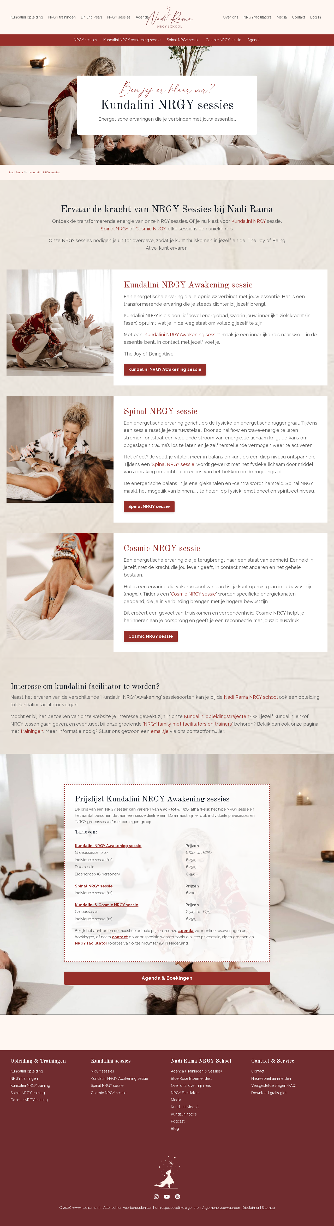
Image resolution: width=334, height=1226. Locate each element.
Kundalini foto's (184, 1122)
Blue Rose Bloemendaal (191, 1086)
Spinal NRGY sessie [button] (149, 510)
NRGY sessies (118, 17)
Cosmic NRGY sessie (223, 40)
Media (282, 17)
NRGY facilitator (97, 950)
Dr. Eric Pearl (91, 17)
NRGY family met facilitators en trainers (188, 729)
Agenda (142, 17)
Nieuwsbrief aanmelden (271, 1086)
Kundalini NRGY (248, 222)
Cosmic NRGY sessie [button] (151, 641)
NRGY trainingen (62, 17)
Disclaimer (250, 1215)
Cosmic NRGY (150, 230)
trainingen (32, 737)
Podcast (177, 1129)
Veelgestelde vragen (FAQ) (273, 1093)
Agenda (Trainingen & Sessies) (196, 1079)
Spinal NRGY (114, 230)
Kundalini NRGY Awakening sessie (131, 40)
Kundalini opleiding (26, 17)
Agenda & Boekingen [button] (167, 985)
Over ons (230, 17)
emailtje (160, 737)
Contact (298, 17)
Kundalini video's (185, 1115)
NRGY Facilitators (185, 1100)
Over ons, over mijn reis (191, 1093)
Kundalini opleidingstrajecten (216, 722)
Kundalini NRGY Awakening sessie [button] (165, 372)
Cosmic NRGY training (29, 1107)
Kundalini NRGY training (30, 1093)
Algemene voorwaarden (221, 1215)
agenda (191, 937)
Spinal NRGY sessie (183, 40)
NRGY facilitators (257, 17)
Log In (315, 17)
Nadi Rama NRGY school (251, 703)
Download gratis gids (269, 1100)
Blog (175, 1136)
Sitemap (268, 1215)
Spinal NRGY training (27, 1100)
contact (122, 943)
